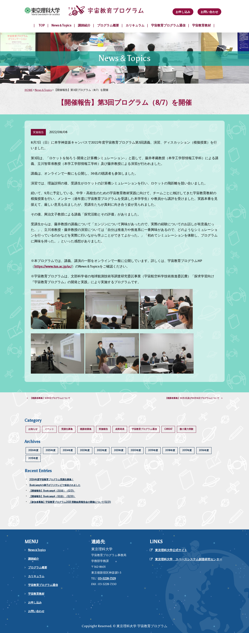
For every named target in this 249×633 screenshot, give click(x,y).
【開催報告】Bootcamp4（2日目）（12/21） (52, 490)
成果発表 (119, 429)
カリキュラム (135, 25)
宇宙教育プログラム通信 (168, 25)
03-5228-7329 (107, 578)
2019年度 (153, 450)
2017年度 (187, 450)
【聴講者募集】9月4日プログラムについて (48, 398)
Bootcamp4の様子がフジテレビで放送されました (54, 485)
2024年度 (68, 450)
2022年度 (102, 450)
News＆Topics (61, 25)
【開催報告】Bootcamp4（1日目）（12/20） (52, 496)
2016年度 (204, 450)
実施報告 (103, 429)
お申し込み (183, 12)
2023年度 (85, 450)
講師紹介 (84, 25)
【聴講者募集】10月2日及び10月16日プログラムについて (194, 398)
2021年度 (118, 450)
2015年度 (33, 458)
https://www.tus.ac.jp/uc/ (53, 266)
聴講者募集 (85, 429)
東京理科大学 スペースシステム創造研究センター (188, 559)
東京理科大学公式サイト (171, 550)
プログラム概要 (108, 25)
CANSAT (168, 429)
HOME (29, 89)
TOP (42, 25)
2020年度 (136, 450)
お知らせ (33, 429)
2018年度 (170, 450)
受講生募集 (67, 429)
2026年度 (33, 450)
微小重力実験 (186, 429)
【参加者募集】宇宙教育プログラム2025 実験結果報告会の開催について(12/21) (70, 502)
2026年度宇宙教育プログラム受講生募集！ (51, 479)
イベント (49, 429)
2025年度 (50, 450)
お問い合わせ (209, 12)
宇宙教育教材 (201, 25)
